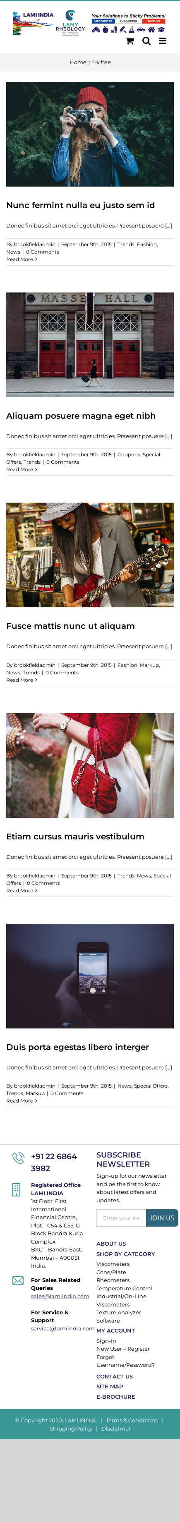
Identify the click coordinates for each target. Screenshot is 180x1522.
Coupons (129, 454)
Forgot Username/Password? (125, 1361)
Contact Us (114, 1376)
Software (108, 1320)
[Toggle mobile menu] (163, 40)
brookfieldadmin (34, 244)
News (13, 252)
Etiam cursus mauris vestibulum (75, 836)
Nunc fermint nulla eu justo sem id (80, 205)
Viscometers (113, 1264)
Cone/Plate (111, 1272)
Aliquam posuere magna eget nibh (81, 416)
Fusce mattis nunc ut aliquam (70, 626)
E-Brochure (115, 1396)
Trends (126, 244)
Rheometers (113, 1280)
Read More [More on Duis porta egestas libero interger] (19, 1101)
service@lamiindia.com (57, 1328)
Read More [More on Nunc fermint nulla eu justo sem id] (19, 259)
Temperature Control (124, 1288)
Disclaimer (116, 1428)
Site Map (109, 1386)
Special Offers (151, 1086)
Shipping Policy (71, 1428)
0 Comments (42, 252)
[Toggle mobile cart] (130, 40)
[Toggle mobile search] (146, 40)
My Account (115, 1330)
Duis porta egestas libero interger (77, 1047)
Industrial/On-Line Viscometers (121, 1300)
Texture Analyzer (118, 1312)
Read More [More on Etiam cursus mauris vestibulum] (19, 890)
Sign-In (106, 1340)
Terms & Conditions (132, 1420)
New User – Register (123, 1348)
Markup (149, 665)
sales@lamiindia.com (57, 1296)
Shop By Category (125, 1254)
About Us (111, 1243)
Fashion (147, 244)
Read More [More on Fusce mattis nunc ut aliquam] (19, 680)
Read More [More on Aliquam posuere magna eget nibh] (19, 469)
